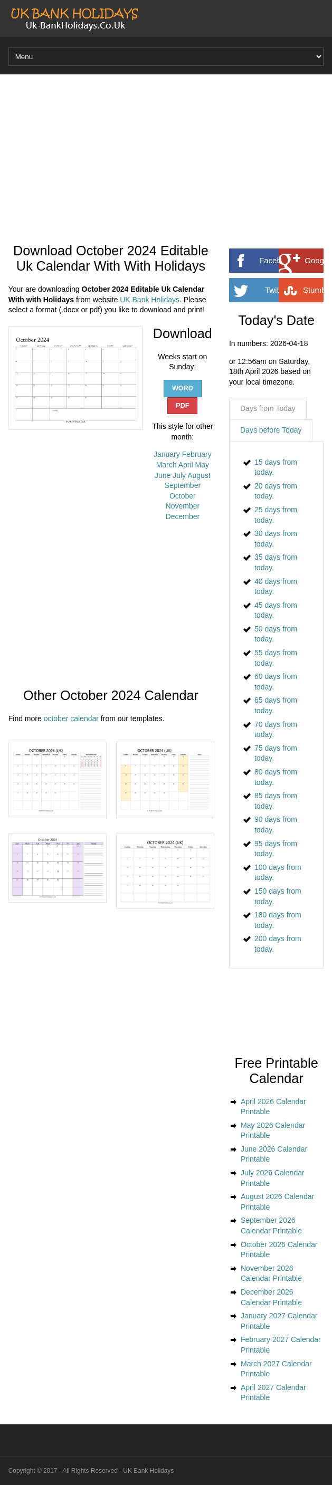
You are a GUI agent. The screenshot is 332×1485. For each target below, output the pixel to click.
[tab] (268, 409)
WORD (182, 388)
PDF (182, 405)
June (162, 475)
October (182, 496)
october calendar (71, 718)
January (167, 454)
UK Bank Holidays (149, 299)
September (183, 485)
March (166, 465)
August (199, 475)
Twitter (292, 290)
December (183, 516)
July (179, 475)
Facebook (289, 260)
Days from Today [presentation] (268, 408)
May (202, 465)
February (197, 454)
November (183, 506)
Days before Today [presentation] (270, 430)
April (185, 465)
